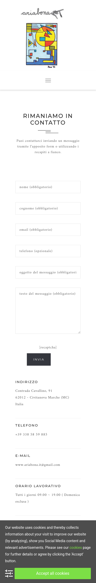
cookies (75, 547)
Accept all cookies (52, 573)
